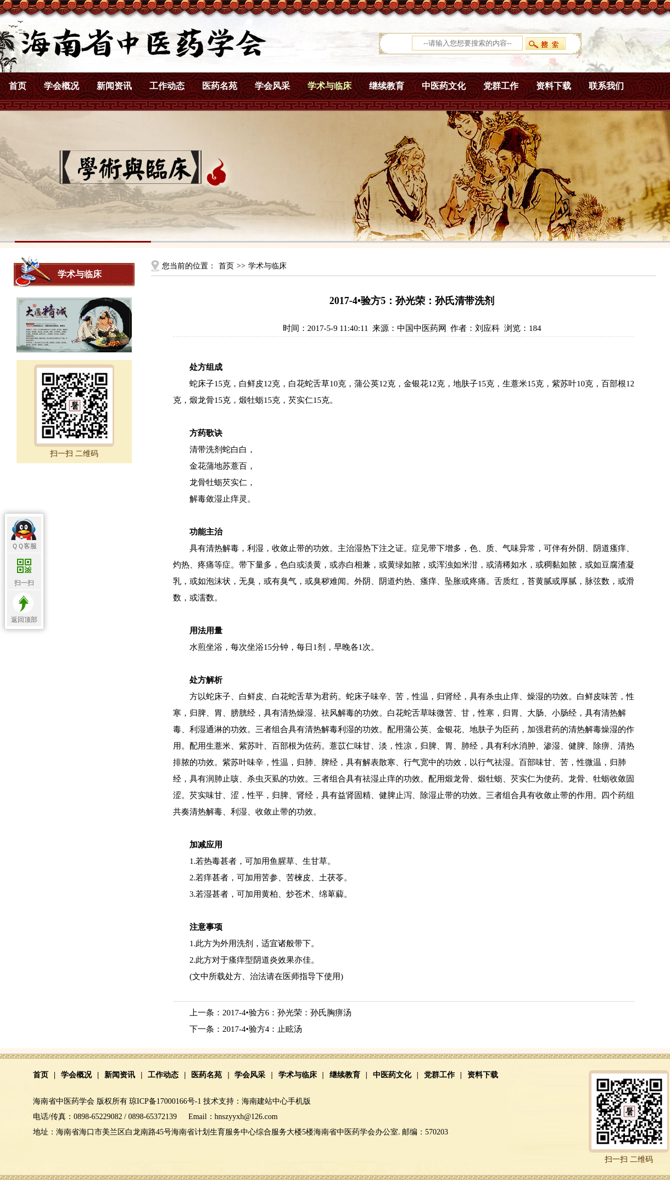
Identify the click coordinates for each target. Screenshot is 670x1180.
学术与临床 (329, 86)
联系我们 (606, 86)
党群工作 (500, 86)
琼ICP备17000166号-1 (165, 1101)
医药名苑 (219, 86)
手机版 (299, 1101)
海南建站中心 (265, 1101)
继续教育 (386, 86)
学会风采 (272, 86)
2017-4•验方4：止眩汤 (262, 1029)
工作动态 (167, 86)
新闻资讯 (114, 86)
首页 (17, 86)
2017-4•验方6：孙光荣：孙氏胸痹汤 (286, 1012)
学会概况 (61, 86)
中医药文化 (444, 86)
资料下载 (553, 86)
